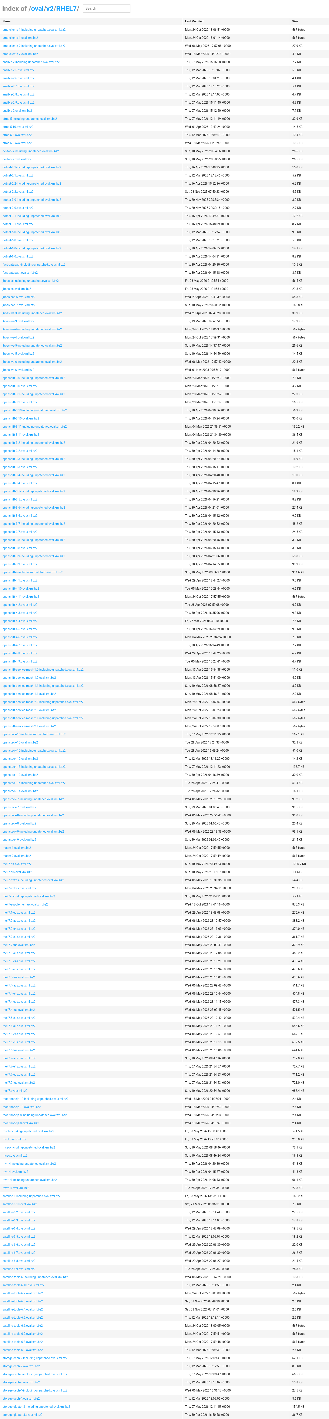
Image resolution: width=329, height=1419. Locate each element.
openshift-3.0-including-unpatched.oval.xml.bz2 (34, 378)
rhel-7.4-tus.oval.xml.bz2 (19, 1009)
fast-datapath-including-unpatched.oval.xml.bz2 (34, 264)
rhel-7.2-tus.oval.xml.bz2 (19, 945)
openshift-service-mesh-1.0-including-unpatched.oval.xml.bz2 (43, 669)
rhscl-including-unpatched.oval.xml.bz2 (28, 1131)
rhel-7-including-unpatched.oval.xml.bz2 (29, 896)
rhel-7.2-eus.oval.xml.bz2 (19, 937)
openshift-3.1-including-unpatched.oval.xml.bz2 (34, 394)
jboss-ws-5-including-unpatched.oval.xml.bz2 (32, 345)
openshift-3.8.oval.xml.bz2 (20, 548)
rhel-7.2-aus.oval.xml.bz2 (19, 920)
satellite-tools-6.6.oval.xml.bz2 (23, 1325)
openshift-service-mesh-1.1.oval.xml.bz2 (29, 694)
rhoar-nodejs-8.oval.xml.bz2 (21, 1123)
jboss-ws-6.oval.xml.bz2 (18, 370)
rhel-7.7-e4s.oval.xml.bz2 (19, 1066)
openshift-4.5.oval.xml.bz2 (20, 629)
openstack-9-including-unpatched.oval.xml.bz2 (33, 831)
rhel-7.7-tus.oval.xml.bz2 (19, 1082)
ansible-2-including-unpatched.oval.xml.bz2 (31, 62)
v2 (50, 8)
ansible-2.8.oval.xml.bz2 (18, 94)
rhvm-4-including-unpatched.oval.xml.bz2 (30, 1180)
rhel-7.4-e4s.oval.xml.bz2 (19, 993)
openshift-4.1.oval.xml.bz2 (20, 580)
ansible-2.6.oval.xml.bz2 (18, 78)
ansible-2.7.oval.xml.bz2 (18, 86)
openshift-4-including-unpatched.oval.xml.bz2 (33, 572)
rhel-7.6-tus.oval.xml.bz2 (19, 1050)
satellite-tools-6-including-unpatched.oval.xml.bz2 (35, 1277)
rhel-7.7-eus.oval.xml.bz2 (19, 1074)
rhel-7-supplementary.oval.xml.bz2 (25, 904)
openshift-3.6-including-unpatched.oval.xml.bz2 (34, 507)
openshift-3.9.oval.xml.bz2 (20, 564)
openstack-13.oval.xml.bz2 (20, 775)
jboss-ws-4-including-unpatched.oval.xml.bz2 (32, 329)
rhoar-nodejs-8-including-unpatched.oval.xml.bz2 (35, 1115)
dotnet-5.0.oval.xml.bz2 (18, 240)
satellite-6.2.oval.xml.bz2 (19, 1212)
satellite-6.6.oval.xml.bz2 (19, 1244)
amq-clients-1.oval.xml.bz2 (20, 37)
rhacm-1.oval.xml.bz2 (17, 847)
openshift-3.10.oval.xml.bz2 (21, 418)
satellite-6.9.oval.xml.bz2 (19, 1269)
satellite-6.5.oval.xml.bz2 (19, 1236)
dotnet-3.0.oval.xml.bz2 (18, 208)
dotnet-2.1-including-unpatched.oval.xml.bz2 (32, 167)
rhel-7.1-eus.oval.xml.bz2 (19, 912)
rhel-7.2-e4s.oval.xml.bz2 (19, 928)
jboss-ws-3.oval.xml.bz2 (18, 321)
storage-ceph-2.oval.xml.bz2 (21, 1366)
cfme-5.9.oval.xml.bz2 (17, 143)
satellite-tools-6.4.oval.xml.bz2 (23, 1309)
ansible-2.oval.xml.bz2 (17, 110)
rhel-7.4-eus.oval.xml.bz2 (19, 1001)
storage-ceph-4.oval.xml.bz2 (21, 1398)
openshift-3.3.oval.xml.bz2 (20, 467)
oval (37, 8)
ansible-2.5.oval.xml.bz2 (18, 70)
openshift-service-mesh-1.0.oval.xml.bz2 (29, 677)
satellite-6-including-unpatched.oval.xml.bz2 (32, 1196)
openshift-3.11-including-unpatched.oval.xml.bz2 (35, 426)
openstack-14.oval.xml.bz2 (20, 791)
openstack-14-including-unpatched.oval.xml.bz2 (34, 783)
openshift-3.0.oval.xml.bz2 (20, 386)
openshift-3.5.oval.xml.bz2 (20, 499)
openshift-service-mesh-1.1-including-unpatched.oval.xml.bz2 (43, 685)
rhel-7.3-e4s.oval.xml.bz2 (19, 961)
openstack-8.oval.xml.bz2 (19, 823)
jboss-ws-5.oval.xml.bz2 (18, 353)
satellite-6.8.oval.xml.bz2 (19, 1261)
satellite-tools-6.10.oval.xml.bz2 (23, 1285)
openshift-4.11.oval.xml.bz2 (21, 596)
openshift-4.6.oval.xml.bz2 (20, 637)
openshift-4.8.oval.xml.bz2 (20, 653)
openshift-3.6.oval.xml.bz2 (20, 515)
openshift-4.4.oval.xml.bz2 (20, 621)
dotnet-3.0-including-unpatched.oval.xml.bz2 (32, 199)
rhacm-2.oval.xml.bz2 (17, 856)
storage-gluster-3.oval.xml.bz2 (22, 1414)
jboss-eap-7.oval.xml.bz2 (19, 305)
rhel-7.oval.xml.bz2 (15, 1090)
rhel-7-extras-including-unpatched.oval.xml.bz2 (33, 880)
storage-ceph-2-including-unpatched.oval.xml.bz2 (35, 1358)
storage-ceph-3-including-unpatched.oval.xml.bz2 (35, 1374)
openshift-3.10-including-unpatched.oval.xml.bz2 (35, 410)
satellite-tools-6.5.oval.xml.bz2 (23, 1317)
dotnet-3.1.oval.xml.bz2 (18, 224)
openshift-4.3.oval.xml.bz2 (20, 613)
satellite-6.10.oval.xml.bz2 (20, 1204)
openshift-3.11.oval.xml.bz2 (21, 434)
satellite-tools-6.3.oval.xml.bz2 (23, 1301)
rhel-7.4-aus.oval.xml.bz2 (19, 985)
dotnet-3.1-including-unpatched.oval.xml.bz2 (32, 216)
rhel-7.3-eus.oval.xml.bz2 (19, 969)
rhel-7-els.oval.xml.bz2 (17, 872)
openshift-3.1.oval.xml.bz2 (20, 402)
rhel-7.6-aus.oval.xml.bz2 (19, 1026)
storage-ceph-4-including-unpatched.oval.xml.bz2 (35, 1390)
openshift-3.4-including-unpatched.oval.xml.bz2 (34, 475)
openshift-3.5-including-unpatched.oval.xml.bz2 (34, 491)
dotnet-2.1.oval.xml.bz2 (18, 175)
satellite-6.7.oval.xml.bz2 (19, 1252)
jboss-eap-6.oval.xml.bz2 (19, 297)
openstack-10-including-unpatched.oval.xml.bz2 (34, 734)
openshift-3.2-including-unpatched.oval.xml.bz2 (34, 442)
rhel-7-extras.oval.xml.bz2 (19, 888)
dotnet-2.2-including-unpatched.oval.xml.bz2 (32, 183)
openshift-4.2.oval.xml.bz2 (20, 604)
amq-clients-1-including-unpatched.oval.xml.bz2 (34, 29)
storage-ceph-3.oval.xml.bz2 (21, 1382)
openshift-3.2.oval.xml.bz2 (20, 451)
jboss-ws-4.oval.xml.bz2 (18, 337)
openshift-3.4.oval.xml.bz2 (20, 483)
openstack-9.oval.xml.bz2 (19, 839)
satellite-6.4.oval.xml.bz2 (19, 1228)
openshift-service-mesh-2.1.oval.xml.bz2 (29, 726)
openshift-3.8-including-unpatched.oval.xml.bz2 (34, 540)
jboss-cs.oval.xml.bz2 (17, 289)
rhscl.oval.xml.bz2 (14, 1139)
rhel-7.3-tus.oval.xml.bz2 (19, 977)
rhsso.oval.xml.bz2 (15, 1155)
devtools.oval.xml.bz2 (17, 159)
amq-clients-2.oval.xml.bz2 (20, 54)
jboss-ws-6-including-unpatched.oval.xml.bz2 (32, 361)
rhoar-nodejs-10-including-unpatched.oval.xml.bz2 (35, 1099)
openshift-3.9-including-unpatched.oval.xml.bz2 (34, 556)
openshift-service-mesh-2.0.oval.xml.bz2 (29, 710)
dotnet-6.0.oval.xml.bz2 (18, 256)
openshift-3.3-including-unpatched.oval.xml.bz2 (34, 459)
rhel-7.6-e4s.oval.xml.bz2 (19, 1034)
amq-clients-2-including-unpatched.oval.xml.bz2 (34, 46)
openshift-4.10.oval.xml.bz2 (21, 588)
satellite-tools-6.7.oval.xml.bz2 (23, 1333)
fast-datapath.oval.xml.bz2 (20, 272)
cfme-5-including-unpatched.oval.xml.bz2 (30, 118)
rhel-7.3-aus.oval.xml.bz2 (19, 953)
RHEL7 (66, 8)
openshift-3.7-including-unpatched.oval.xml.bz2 (34, 523)
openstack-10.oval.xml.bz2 (20, 742)
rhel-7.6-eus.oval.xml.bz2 (19, 1042)
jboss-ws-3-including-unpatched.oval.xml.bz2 (32, 313)
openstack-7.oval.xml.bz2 (19, 807)
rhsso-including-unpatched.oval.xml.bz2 (29, 1147)
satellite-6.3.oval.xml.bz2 (19, 1220)
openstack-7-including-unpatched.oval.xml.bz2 (33, 799)
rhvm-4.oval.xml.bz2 (16, 1188)
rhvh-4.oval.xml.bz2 (15, 1171)
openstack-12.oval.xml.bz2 (20, 758)
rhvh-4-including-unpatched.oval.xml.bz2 (29, 1163)
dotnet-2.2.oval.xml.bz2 (18, 191)
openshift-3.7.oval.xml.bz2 (20, 532)
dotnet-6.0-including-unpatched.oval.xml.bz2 (32, 248)
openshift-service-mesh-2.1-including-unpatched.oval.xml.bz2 (43, 718)
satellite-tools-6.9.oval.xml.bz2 (23, 1350)
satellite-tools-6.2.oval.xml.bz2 (23, 1293)
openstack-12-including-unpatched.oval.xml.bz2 (34, 750)
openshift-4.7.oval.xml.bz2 (20, 645)
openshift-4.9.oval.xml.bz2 (20, 661)
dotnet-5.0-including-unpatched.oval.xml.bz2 (32, 232)
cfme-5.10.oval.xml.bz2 (18, 127)
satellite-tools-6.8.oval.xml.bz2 (23, 1342)
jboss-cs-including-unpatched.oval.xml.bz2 (31, 280)
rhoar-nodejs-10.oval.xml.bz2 (22, 1107)
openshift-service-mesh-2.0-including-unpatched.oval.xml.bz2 (43, 702)
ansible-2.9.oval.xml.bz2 (18, 102)
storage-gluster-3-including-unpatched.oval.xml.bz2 (36, 1406)
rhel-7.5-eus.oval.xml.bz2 (19, 1018)
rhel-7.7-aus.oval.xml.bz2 (19, 1058)
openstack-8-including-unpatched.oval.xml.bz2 (33, 815)
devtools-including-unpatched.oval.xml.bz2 (31, 151)
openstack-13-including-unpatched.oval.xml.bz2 (34, 766)
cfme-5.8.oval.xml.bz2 (17, 135)
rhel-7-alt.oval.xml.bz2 (17, 864)
